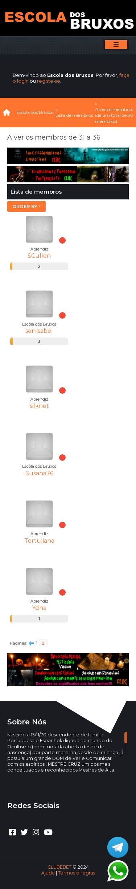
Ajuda (48, 873)
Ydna (39, 607)
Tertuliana (39, 540)
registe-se (48, 81)
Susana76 (39, 473)
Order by (24, 206)
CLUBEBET (59, 867)
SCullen (39, 255)
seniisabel (39, 330)
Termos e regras (76, 873)
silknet (39, 405)
